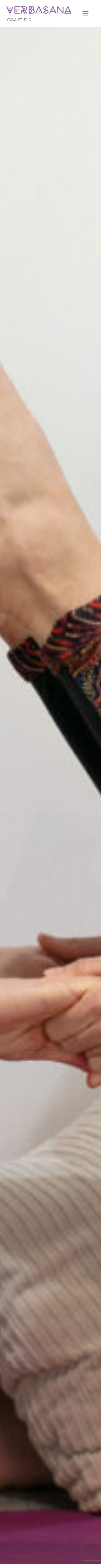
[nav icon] (85, 13)
